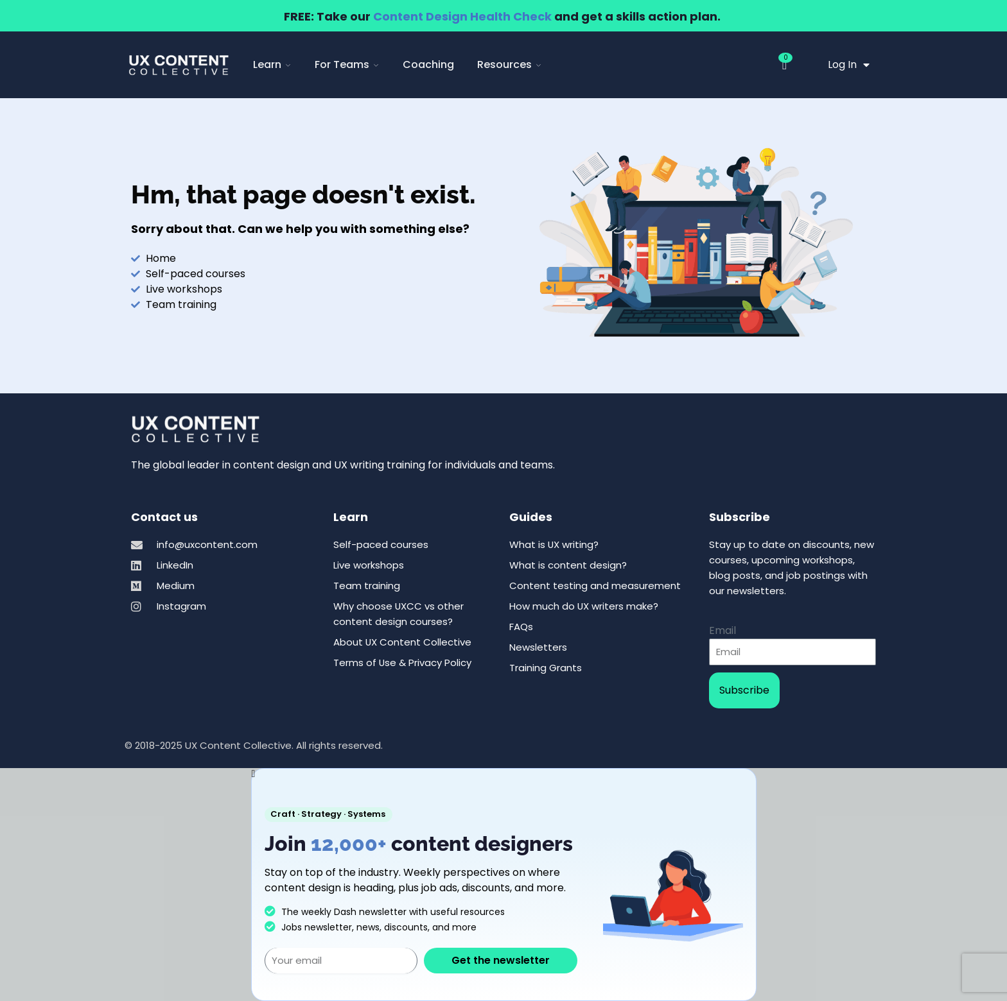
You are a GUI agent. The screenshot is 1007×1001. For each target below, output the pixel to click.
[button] (504, 774)
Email (722, 630)
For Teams (347, 64)
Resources (509, 64)
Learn (272, 64)
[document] (503, 884)
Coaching (428, 64)
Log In (849, 64)
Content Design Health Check (462, 16)
